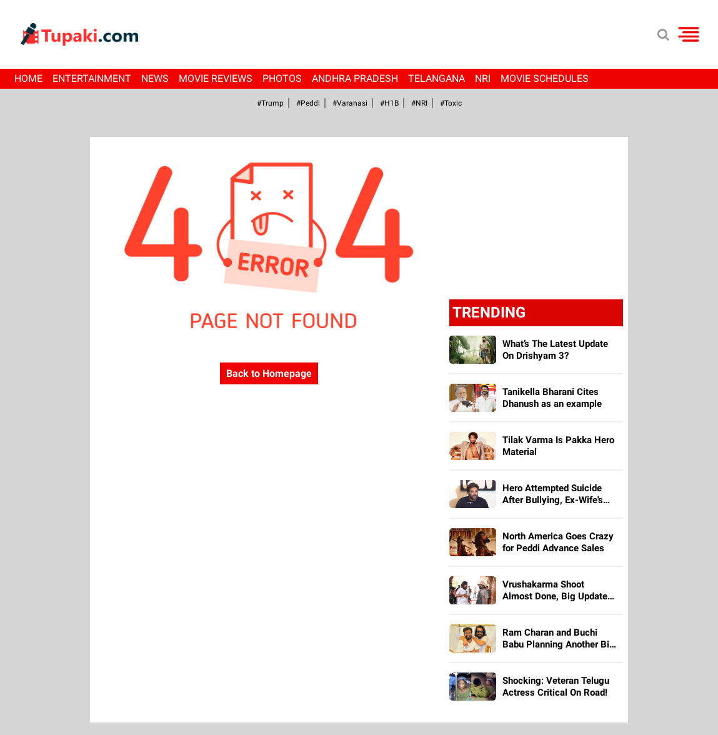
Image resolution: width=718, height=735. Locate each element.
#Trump (270, 103)
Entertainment (91, 78)
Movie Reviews (215, 78)
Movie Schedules (545, 78)
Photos (282, 78)
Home (28, 78)
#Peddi (308, 103)
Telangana (436, 78)
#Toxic (451, 103)
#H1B (389, 103)
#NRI (419, 103)
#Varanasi (349, 103)
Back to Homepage (269, 373)
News (155, 78)
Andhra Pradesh (355, 78)
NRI (483, 78)
